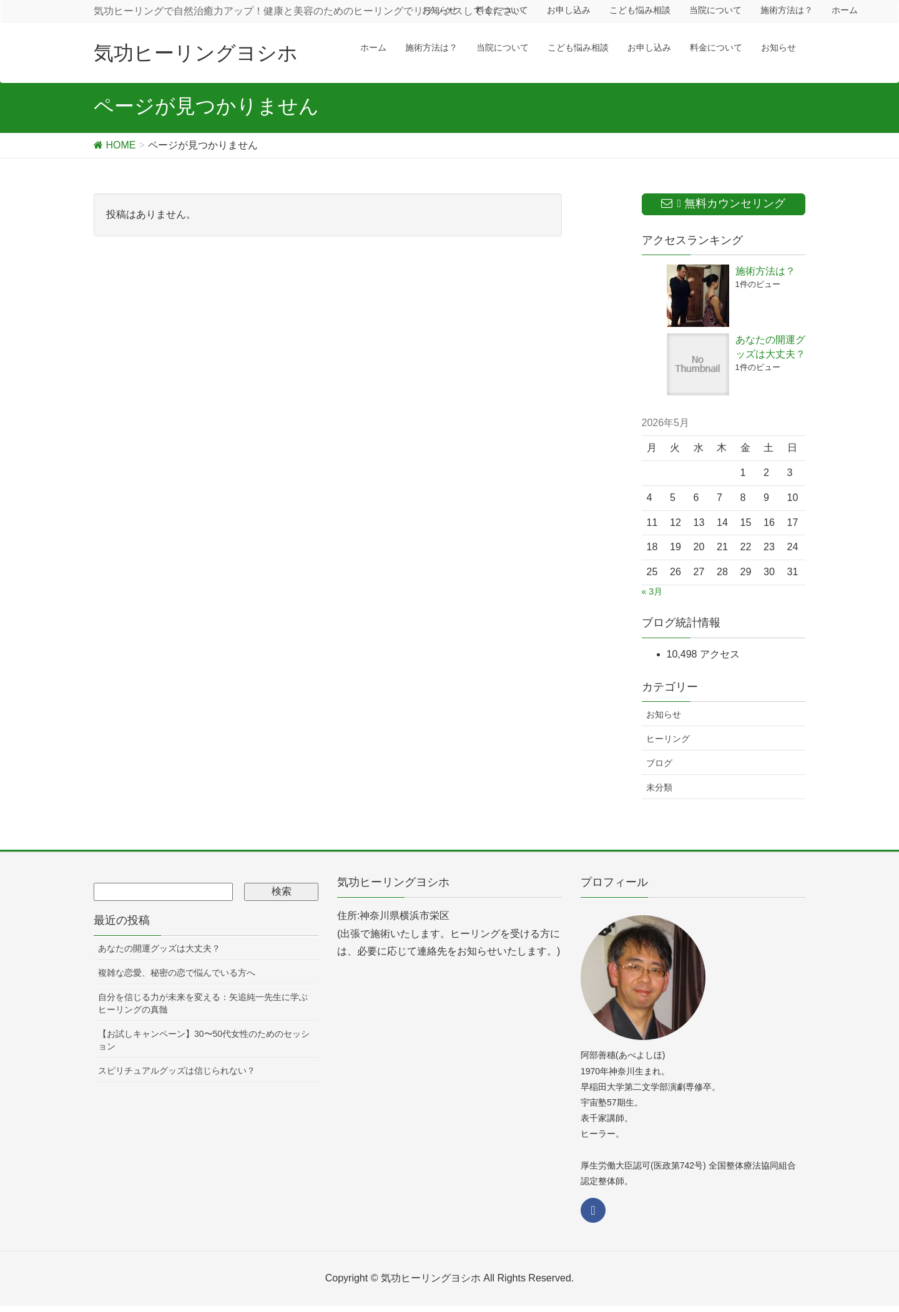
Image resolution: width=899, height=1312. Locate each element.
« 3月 (652, 591)
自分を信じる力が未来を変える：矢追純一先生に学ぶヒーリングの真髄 (203, 1003)
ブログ (659, 763)
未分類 (659, 787)
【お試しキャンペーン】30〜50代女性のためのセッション (204, 1040)
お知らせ (663, 714)
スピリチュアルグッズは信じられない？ (176, 1071)
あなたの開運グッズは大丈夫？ (159, 948)
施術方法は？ (765, 271)
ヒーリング (668, 739)
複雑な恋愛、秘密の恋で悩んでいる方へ (176, 973)
